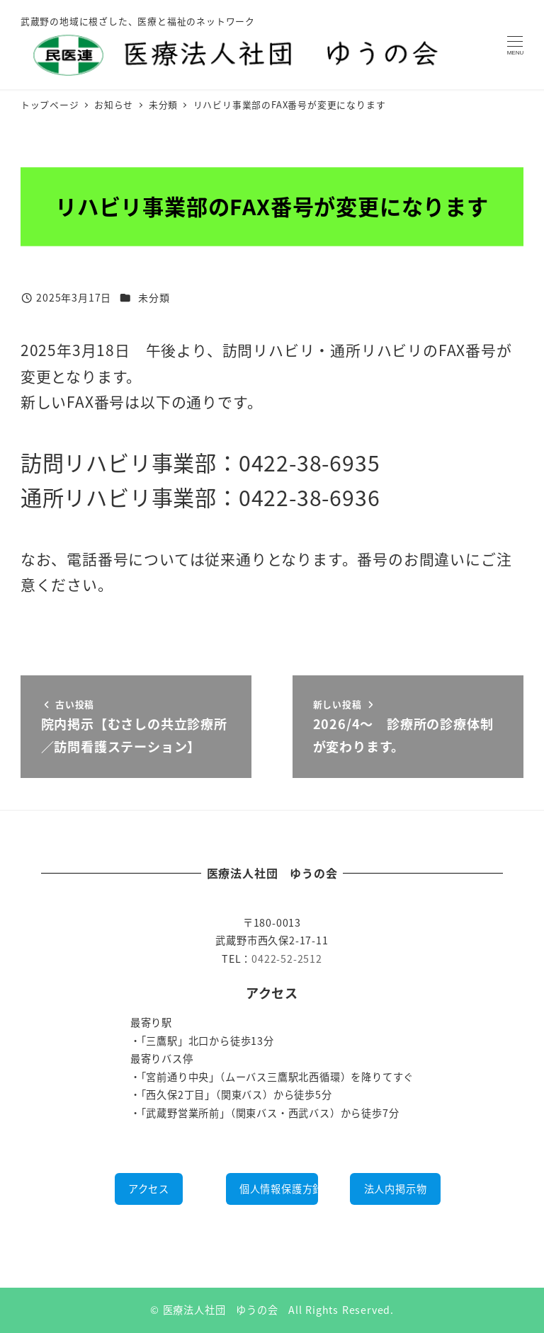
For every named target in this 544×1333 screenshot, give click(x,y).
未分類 (153, 297)
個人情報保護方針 (279, 1189)
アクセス (148, 1189)
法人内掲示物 (395, 1189)
